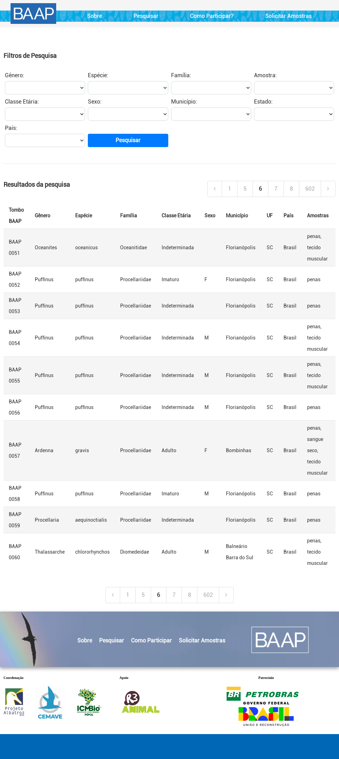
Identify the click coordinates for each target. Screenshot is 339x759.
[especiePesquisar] (128, 87)
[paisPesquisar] (45, 140)
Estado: (263, 101)
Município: (184, 101)
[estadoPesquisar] (294, 114)
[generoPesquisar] (45, 87)
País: (11, 128)
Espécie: (98, 75)
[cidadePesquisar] (211, 114)
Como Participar (151, 640)
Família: (181, 75)
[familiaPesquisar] (211, 87)
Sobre (94, 16)
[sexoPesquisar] (128, 114)
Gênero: (14, 75)
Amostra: (265, 75)
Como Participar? (212, 16)
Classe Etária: (22, 101)
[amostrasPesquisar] (294, 87)
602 (310, 188)
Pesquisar (145, 16)
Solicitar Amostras (288, 16)
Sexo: (95, 101)
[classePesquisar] (45, 114)
